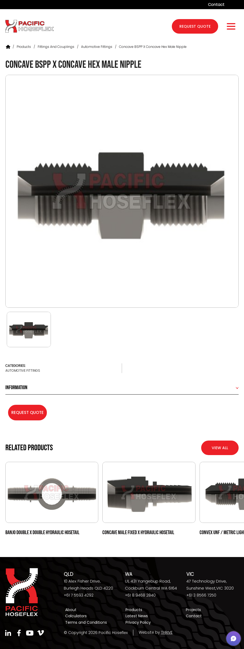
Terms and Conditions (86, 622)
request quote (195, 27)
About (70, 610)
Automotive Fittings (96, 46)
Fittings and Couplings (56, 46)
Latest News (137, 616)
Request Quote (27, 412)
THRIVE (167, 632)
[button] (233, 638)
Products (24, 46)
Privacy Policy (138, 622)
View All (220, 448)
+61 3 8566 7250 (201, 595)
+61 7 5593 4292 (78, 595)
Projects (193, 610)
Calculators (76, 616)
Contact (216, 4)
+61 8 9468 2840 (140, 595)
